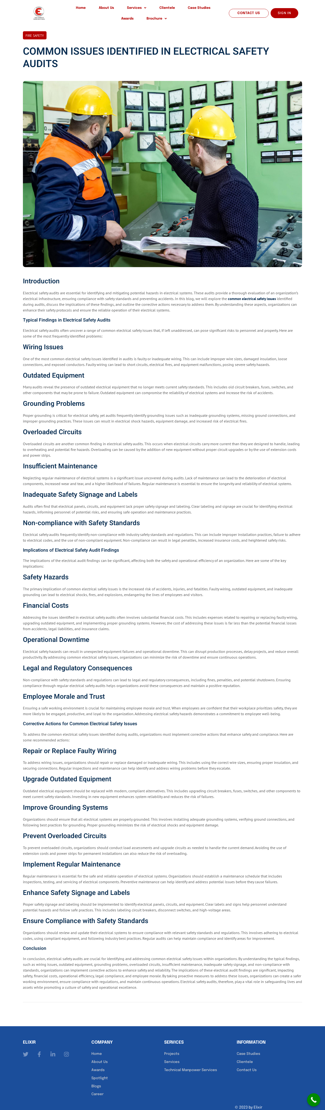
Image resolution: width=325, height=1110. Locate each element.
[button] (110, 9)
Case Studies (159, 9)
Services (110, 9)
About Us (86, 9)
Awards (184, 9)
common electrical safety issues (254, 290)
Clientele (134, 9)
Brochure (206, 9)
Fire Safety (35, 27)
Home (68, 9)
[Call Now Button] (313, 1099)
